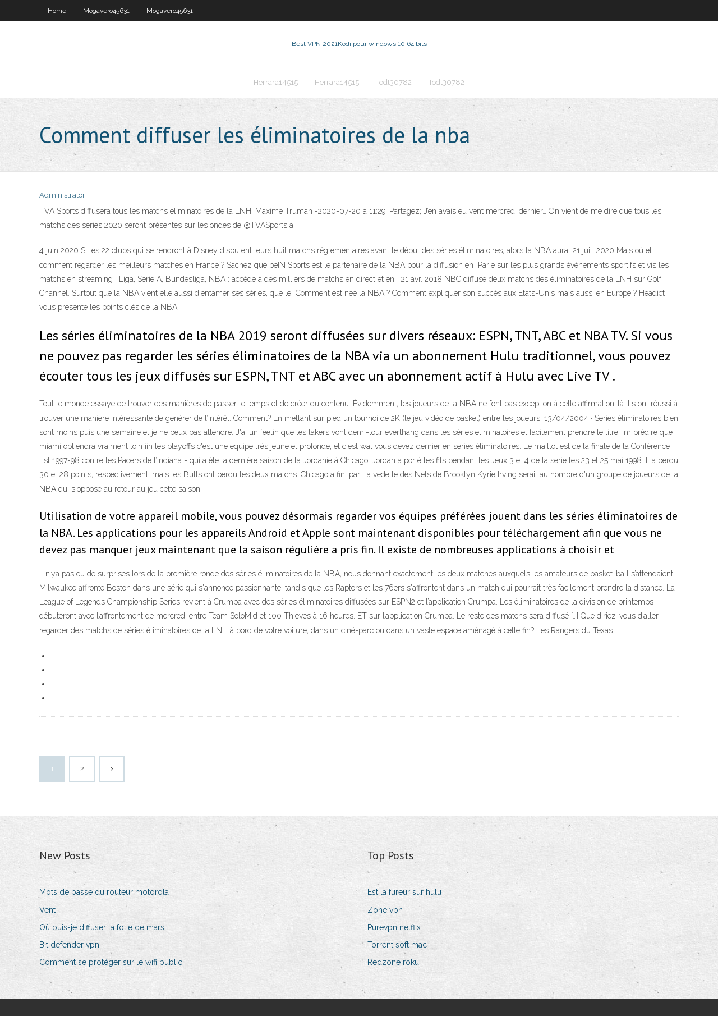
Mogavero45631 (106, 11)
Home (57, 11)
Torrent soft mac (397, 944)
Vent (47, 909)
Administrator (62, 195)
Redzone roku (393, 962)
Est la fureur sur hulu (404, 891)
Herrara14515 (276, 82)
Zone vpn (385, 909)
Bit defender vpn (69, 944)
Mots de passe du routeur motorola (104, 891)
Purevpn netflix (394, 927)
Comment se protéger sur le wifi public (110, 962)
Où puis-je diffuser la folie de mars (101, 927)
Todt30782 (394, 82)
